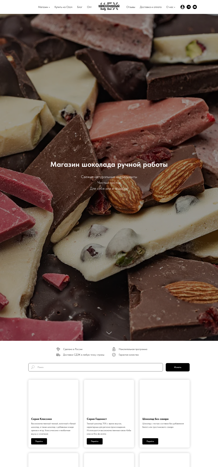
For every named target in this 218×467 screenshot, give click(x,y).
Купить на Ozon (63, 7)
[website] (182, 7)
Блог (79, 7)
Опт (89, 7)
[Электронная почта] (195, 7)
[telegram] (189, 7)
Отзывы (130, 7)
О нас (169, 7)
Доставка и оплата (151, 7)
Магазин (43, 7)
